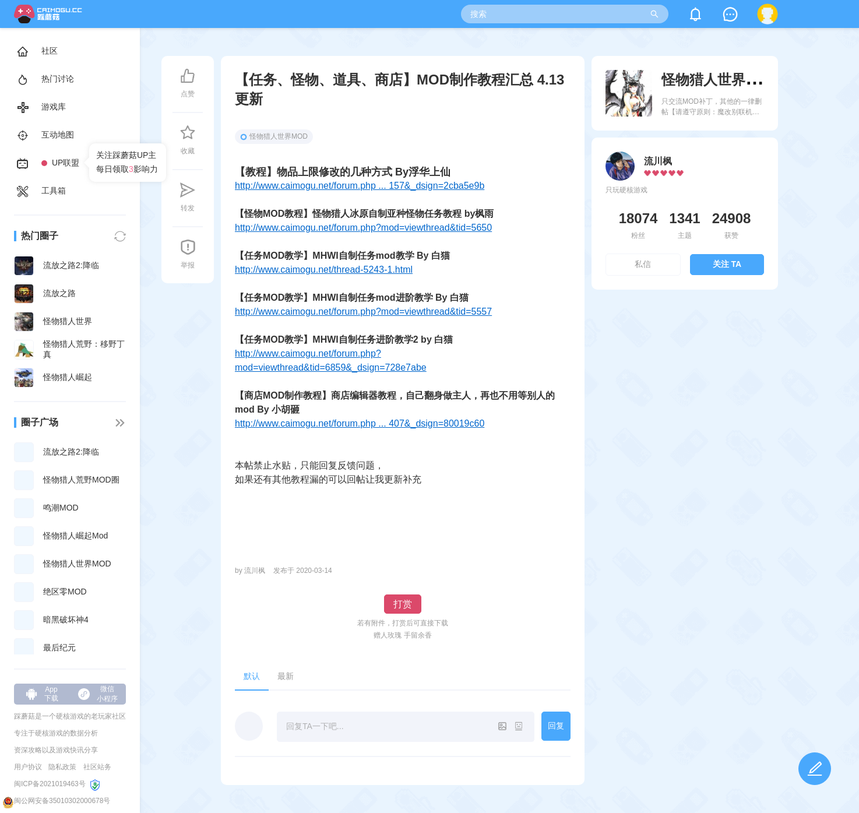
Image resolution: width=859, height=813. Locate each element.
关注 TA (727, 264)
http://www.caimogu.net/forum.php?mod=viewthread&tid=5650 (363, 228)
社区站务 (97, 767)
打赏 (402, 604)
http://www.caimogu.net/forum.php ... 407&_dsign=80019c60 (359, 423)
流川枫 (658, 161)
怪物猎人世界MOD (274, 136)
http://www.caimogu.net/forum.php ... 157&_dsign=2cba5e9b (359, 186)
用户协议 (28, 767)
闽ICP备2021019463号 (50, 784)
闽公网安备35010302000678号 (62, 801)
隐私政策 (62, 767)
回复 (556, 725)
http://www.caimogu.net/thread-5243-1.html (324, 269)
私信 (643, 264)
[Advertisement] (685, 399)
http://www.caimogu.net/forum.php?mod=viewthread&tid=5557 (363, 311)
